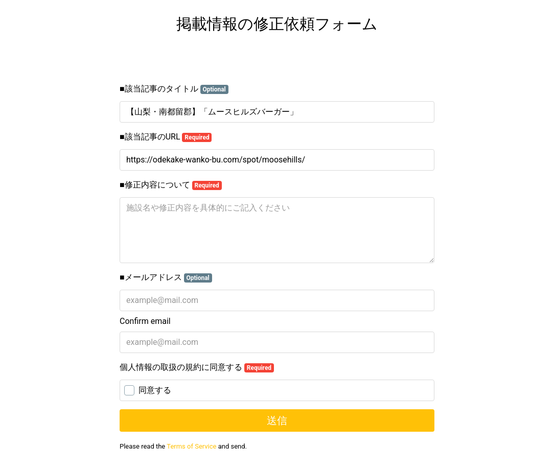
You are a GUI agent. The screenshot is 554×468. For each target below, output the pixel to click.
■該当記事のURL (166, 137)
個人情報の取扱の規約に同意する (197, 367)
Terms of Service (191, 446)
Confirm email (145, 321)
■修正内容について (171, 185)
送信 (277, 420)
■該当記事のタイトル (174, 89)
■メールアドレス (166, 277)
